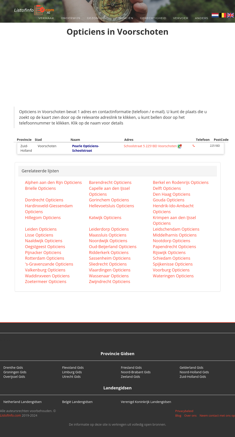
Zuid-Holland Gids (193, 376)
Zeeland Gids (130, 376)
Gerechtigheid (153, 18)
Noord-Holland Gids (194, 372)
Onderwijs (70, 18)
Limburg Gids (72, 372)
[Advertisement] (118, 72)
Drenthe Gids (13, 367)
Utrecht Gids (71, 376)
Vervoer (180, 18)
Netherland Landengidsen (22, 402)
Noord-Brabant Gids (136, 372)
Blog (178, 415)
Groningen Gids (14, 372)
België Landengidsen (77, 402)
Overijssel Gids (14, 376)
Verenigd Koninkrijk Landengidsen (146, 402)
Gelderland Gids (191, 367)
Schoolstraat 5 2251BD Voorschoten (153, 146)
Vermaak (46, 18)
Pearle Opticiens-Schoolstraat (85, 148)
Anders (201, 18)
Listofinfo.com (10, 415)
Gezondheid (98, 18)
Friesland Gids (131, 367)
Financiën (124, 18)
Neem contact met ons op (217, 415)
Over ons (190, 415)
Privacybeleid (184, 411)
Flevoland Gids (73, 367)
